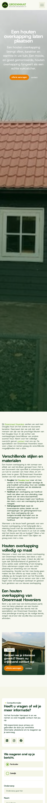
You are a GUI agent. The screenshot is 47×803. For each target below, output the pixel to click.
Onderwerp (9, 786)
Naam (6, 798)
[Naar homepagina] (14, 5)
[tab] (23, 764)
